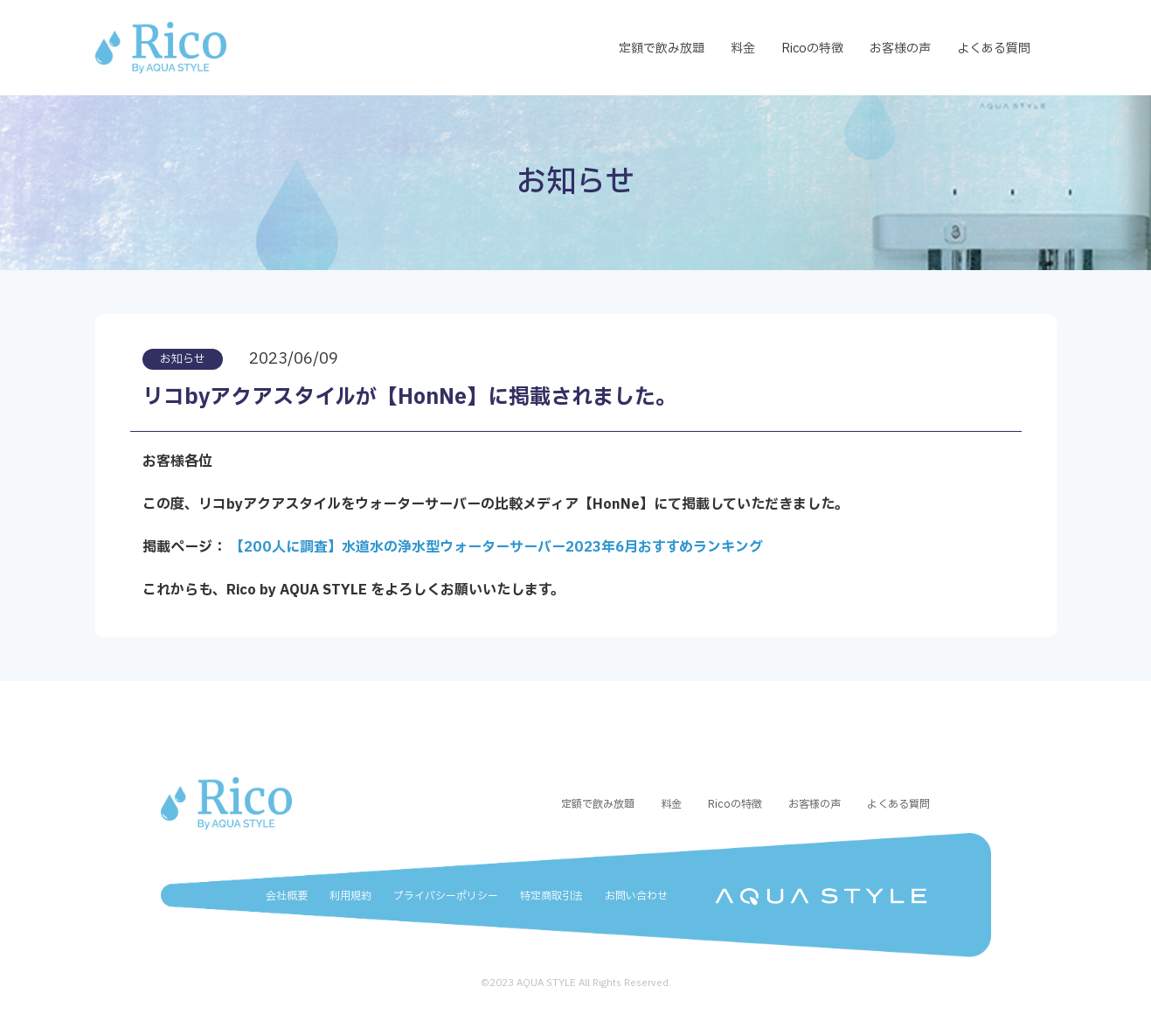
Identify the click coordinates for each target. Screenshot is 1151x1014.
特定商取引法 (551, 896)
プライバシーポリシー (445, 896)
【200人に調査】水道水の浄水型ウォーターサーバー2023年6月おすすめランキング (496, 547)
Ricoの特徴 (812, 48)
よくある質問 (993, 48)
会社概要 (287, 896)
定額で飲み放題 (661, 48)
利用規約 (350, 896)
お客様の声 (900, 48)
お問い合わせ (636, 896)
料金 (743, 48)
